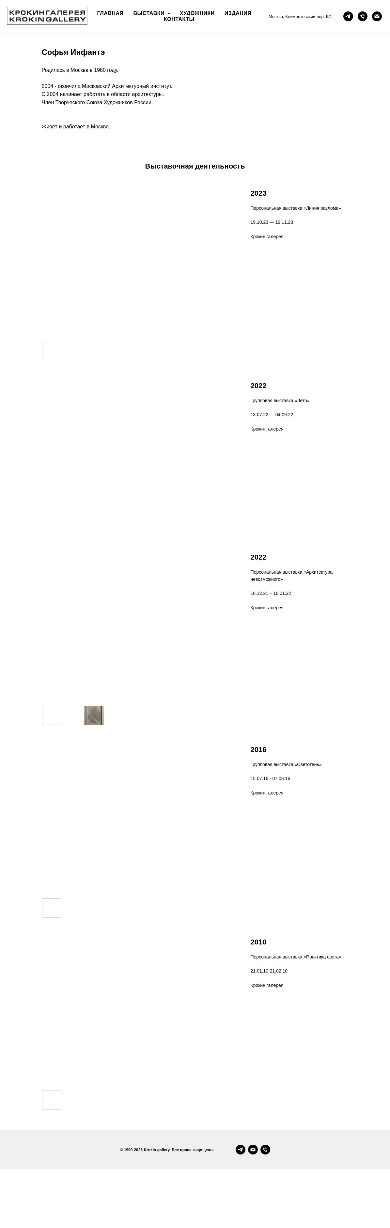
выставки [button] (149, 13)
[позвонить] (362, 16)
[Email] (253, 1208)
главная (110, 13)
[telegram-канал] (348, 16)
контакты (179, 19)
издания (238, 13)
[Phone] (265, 1208)
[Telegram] (240, 1208)
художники (197, 13)
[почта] (377, 16)
